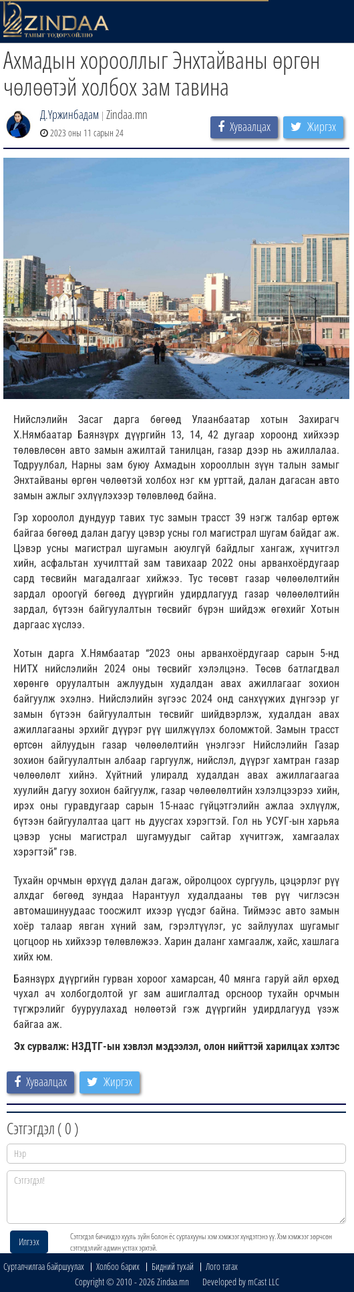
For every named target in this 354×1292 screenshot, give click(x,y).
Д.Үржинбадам (69, 114)
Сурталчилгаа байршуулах (43, 1266)
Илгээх (29, 1241)
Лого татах (222, 1266)
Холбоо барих (118, 1266)
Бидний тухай (173, 1266)
